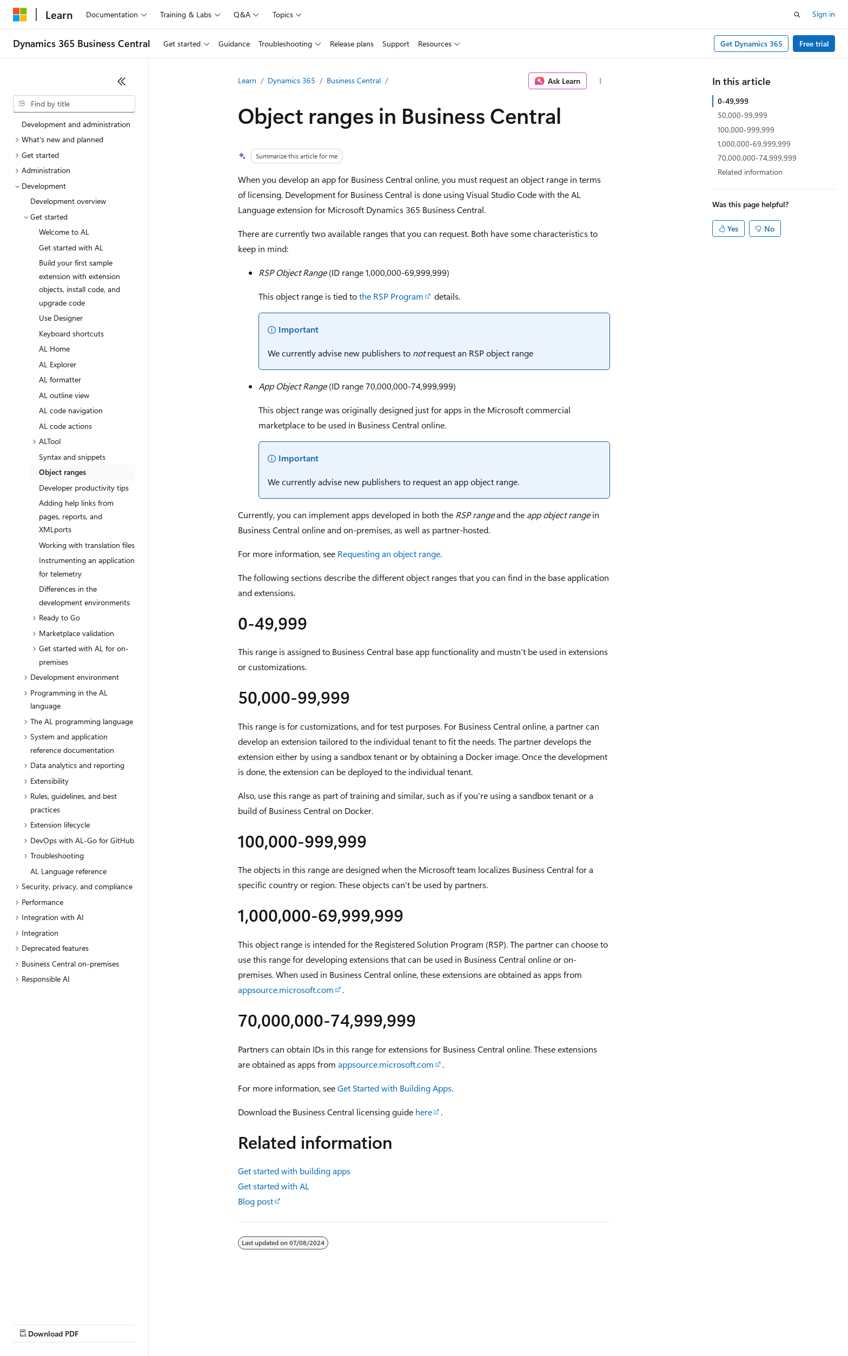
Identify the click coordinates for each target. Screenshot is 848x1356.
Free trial (814, 43)
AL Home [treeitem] (54, 348)
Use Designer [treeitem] (61, 318)
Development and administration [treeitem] (76, 124)
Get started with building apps (294, 1170)
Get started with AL (273, 1186)
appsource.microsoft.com (286, 989)
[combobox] (74, 104)
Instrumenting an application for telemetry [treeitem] (87, 567)
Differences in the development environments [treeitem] (84, 595)
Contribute (193, 1323)
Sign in (823, 14)
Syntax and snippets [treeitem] (72, 457)
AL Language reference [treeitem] (68, 871)
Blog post (255, 1201)
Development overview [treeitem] (68, 201)
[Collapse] (121, 81)
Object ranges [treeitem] (62, 472)
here (423, 1111)
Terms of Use (395, 1323)
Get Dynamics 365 (751, 43)
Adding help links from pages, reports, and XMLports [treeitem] (76, 516)
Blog (147, 1323)
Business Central (354, 80)
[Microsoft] (20, 15)
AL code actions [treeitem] (65, 426)
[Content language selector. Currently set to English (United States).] (62, 1297)
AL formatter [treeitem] (60, 379)
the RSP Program (391, 296)
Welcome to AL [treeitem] (64, 232)
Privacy (236, 1323)
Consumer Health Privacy (311, 1323)
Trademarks (448, 1323)
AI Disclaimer (34, 1323)
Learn (247, 80)
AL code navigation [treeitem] (71, 410)
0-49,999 (733, 101)
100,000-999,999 (746, 129)
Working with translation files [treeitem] (87, 545)
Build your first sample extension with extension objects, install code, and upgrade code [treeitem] (79, 282)
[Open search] (797, 14)
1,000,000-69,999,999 (754, 143)
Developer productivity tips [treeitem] (84, 487)
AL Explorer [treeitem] (57, 364)
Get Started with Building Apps (394, 1088)
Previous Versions (98, 1323)
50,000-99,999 (742, 115)
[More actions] (600, 81)
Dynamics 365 (291, 80)
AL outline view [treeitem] (64, 395)
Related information (750, 172)
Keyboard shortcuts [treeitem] (71, 333)
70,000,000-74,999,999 (757, 158)
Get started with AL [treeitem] (71, 247)
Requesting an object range (388, 553)
